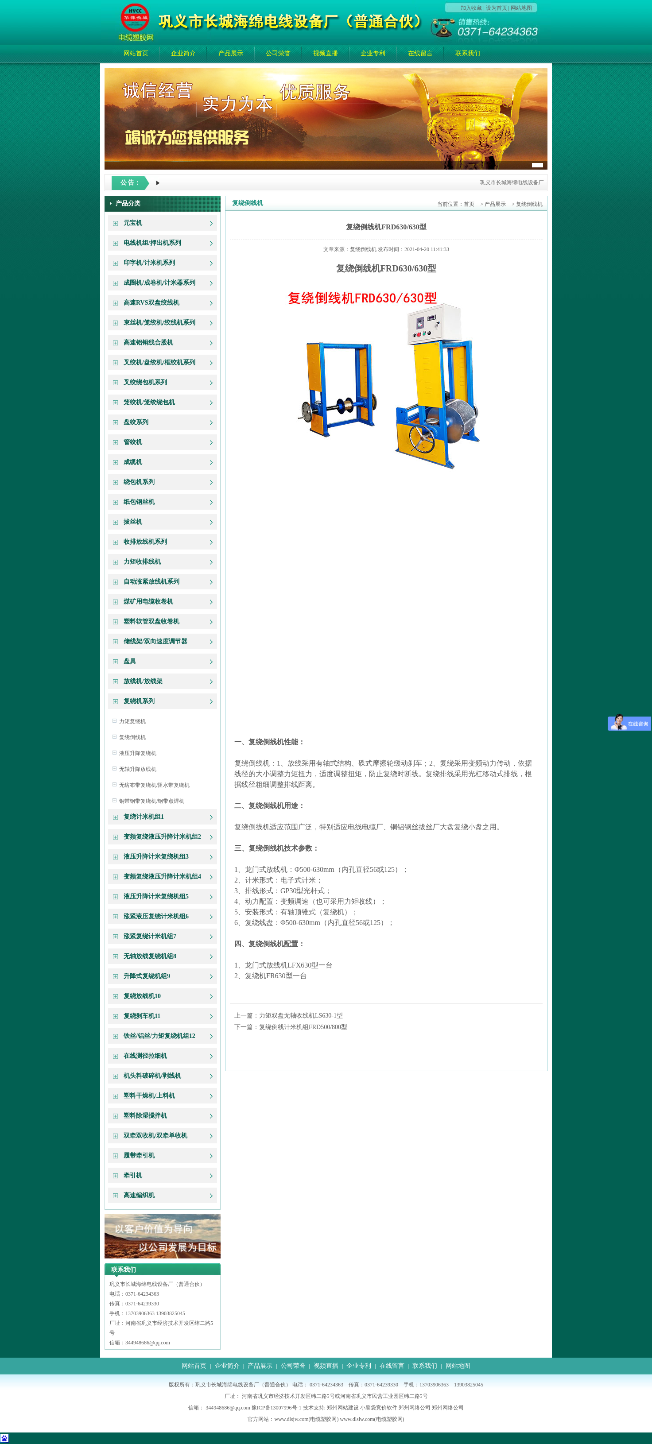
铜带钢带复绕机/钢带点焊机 (151, 801)
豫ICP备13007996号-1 (277, 1408)
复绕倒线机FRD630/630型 (386, 227)
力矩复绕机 (132, 721)
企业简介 (183, 53)
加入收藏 (471, 8)
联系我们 (467, 53)
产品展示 (230, 53)
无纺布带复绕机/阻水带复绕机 (154, 785)
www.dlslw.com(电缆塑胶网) (372, 1419)
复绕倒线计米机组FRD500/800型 (303, 1027)
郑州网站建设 (343, 1408)
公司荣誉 (278, 53)
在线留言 (420, 53)
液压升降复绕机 (137, 753)
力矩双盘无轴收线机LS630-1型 (301, 1015)
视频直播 (325, 53)
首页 (469, 204)
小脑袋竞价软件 (378, 1408)
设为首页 (496, 8)
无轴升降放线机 (137, 769)
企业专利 (373, 53)
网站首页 (136, 53)
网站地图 (521, 8)
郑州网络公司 (415, 1408)
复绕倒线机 (132, 737)
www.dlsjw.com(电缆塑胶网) (306, 1419)
